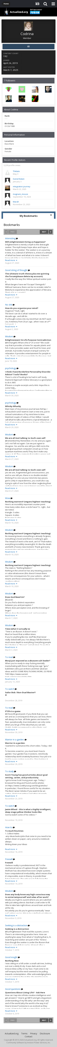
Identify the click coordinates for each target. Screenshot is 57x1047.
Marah (16, 201)
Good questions (13, 989)
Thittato (16, 171)
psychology (10, 368)
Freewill (8, 859)
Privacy (33, 1033)
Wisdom (9, 336)
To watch (9, 689)
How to (8, 827)
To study (9, 771)
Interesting (10, 238)
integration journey (21, 186)
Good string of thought (16, 270)
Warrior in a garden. (14, 739)
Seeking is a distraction (16, 925)
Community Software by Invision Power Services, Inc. (28, 1042)
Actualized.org (11, 1033)
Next (44, 232)
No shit (8, 304)
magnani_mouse (20, 194)
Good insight (11, 957)
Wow (7, 498)
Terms (24, 1033)
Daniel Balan (18, 179)
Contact (28, 1036)
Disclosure (45, 1033)
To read (9, 657)
